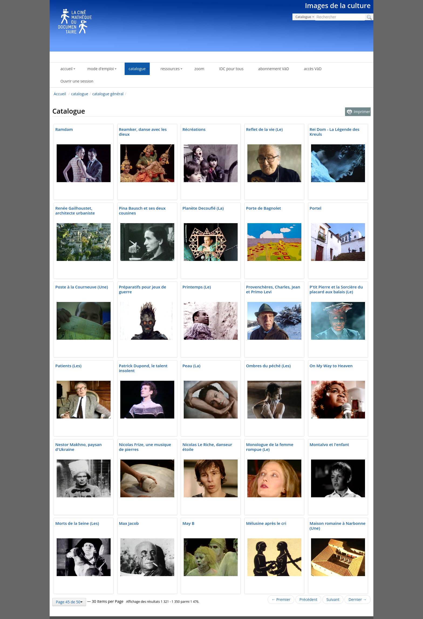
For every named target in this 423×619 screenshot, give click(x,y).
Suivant (332, 599)
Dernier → (358, 599)
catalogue (79, 93)
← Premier (281, 599)
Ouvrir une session (76, 81)
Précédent (308, 599)
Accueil (60, 93)
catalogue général (108, 93)
